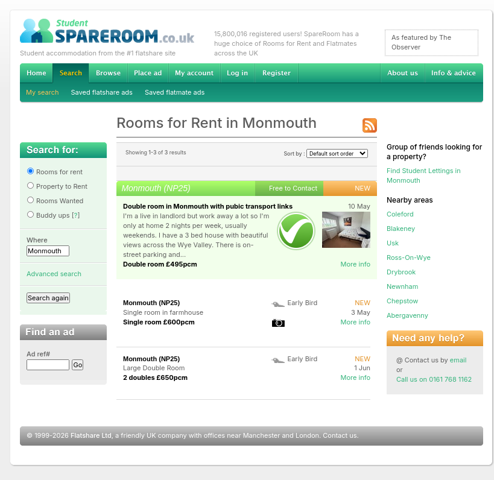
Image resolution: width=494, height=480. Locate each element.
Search (70, 73)
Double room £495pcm (160, 264)
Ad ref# (38, 354)
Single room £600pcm (159, 322)
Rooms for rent (55, 172)
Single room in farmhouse (163, 312)
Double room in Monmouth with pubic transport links (208, 206)
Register (277, 73)
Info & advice (454, 73)
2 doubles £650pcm (155, 377)
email (458, 360)
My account (194, 73)
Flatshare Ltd (91, 435)
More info (355, 264)
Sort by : (325, 153)
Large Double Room (154, 368)
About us (402, 73)
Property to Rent (57, 186)
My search (42, 92)
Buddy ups (48, 215)
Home (36, 73)
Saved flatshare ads (102, 92)
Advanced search (54, 274)
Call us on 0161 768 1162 (434, 379)
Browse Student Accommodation (108, 73)
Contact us (339, 435)
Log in (237, 73)
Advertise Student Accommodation (147, 73)
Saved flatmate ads (174, 92)
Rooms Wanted (55, 201)
